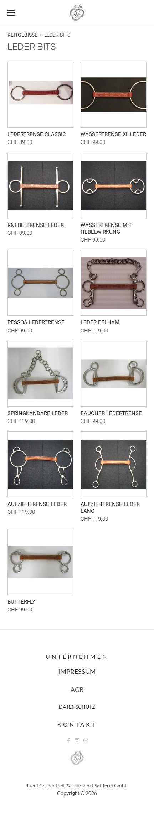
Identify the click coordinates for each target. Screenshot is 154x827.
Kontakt (77, 724)
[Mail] (85, 741)
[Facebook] (68, 741)
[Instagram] (77, 741)
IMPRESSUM (77, 671)
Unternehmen (77, 656)
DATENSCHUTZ (77, 707)
